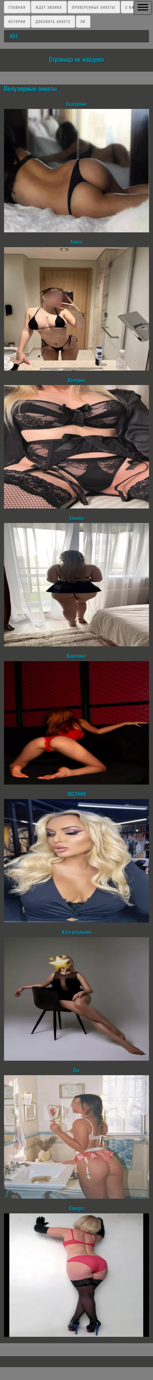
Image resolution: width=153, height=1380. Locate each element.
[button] (143, 7)
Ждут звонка (49, 7)
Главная (17, 7)
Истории (17, 21)
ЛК (83, 21)
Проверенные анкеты (93, 7)
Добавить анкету (53, 21)
